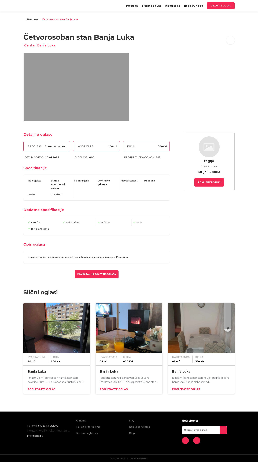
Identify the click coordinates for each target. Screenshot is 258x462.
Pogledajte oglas (42, 389)
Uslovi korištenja (139, 426)
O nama (81, 420)
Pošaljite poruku (209, 182)
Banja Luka (37, 371)
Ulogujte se (172, 5)
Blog (132, 433)
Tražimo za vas (151, 5)
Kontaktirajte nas (87, 433)
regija (209, 161)
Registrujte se (193, 5)
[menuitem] (132, 5)
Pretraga (132, 5)
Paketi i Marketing (88, 426)
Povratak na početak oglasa (96, 274)
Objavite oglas (221, 5)
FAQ (131, 420)
